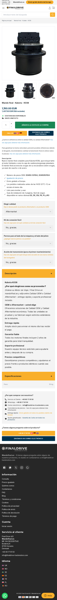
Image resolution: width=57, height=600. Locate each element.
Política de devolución (11, 513)
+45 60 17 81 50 (28, 399)
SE (4, 572)
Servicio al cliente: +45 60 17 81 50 (6, 2)
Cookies (5, 503)
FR (4, 579)
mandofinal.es (11, 293)
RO (4, 586)
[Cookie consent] (27, 467)
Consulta (5, 479)
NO (4, 569)
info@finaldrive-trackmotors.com (36, 405)
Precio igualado (8, 482)
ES (4, 576)
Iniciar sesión (7, 526)
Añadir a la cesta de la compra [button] (35, 125)
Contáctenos (7, 489)
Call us (14, 133)
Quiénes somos (8, 486)
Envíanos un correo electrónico (41, 133)
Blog (4, 496)
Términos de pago (9, 516)
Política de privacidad (10, 506)
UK (4, 565)
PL (4, 582)
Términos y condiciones (11, 499)
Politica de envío (8, 509)
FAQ (3, 492)
